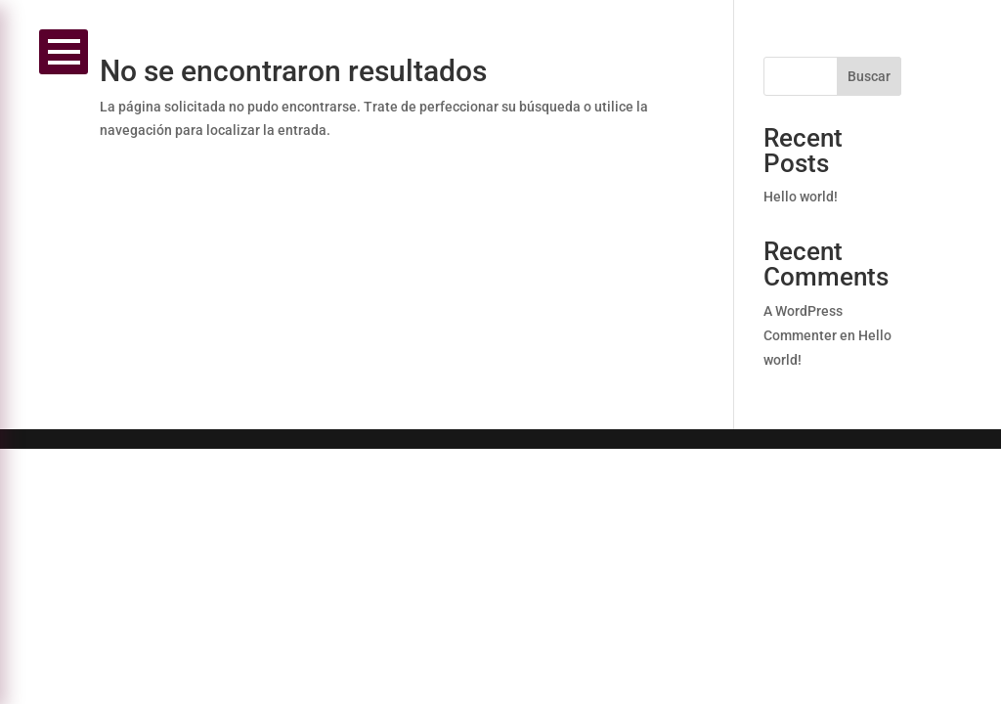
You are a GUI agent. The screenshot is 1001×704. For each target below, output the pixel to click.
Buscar (869, 76)
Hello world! (800, 196)
